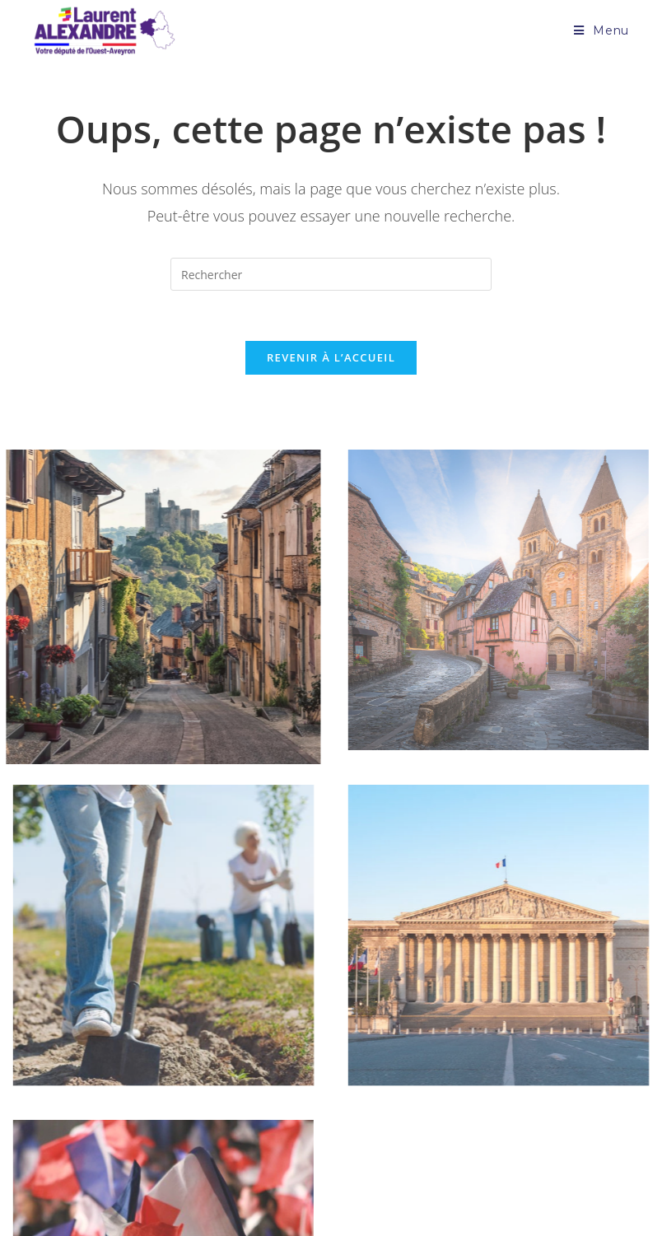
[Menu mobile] (601, 30)
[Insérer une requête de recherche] (331, 274)
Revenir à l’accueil (331, 357)
